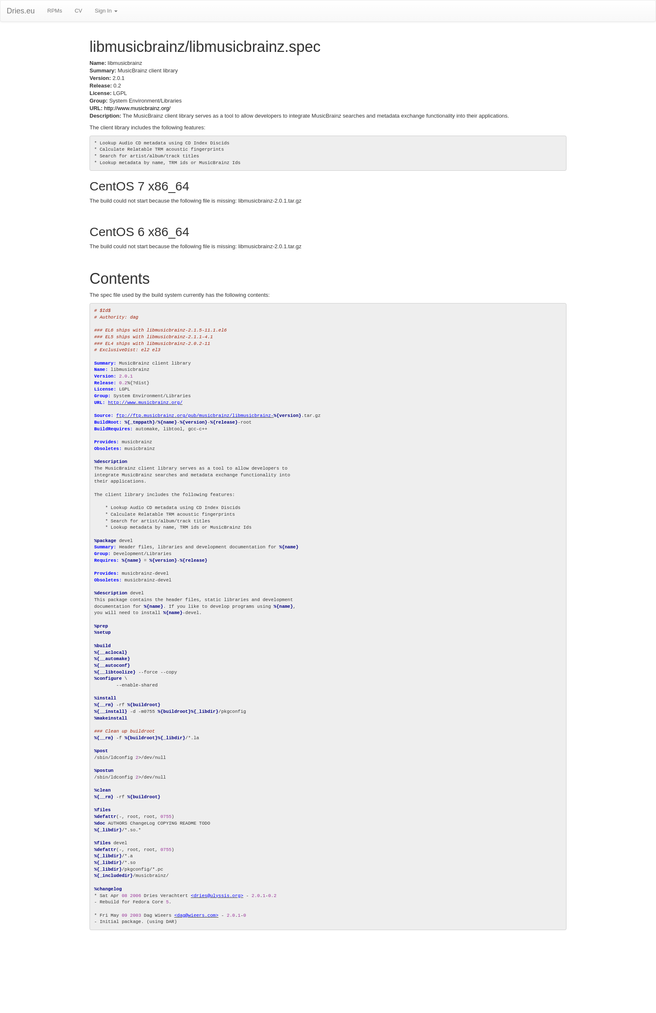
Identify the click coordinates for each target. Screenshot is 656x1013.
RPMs (54, 11)
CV (78, 11)
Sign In (106, 11)
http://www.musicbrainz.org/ (137, 108)
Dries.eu (21, 11)
